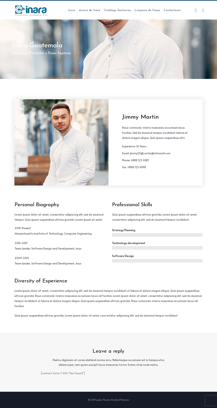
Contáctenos (172, 10)
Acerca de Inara (89, 10)
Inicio (71, 10)
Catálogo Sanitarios (117, 10)
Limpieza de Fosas (147, 10)
